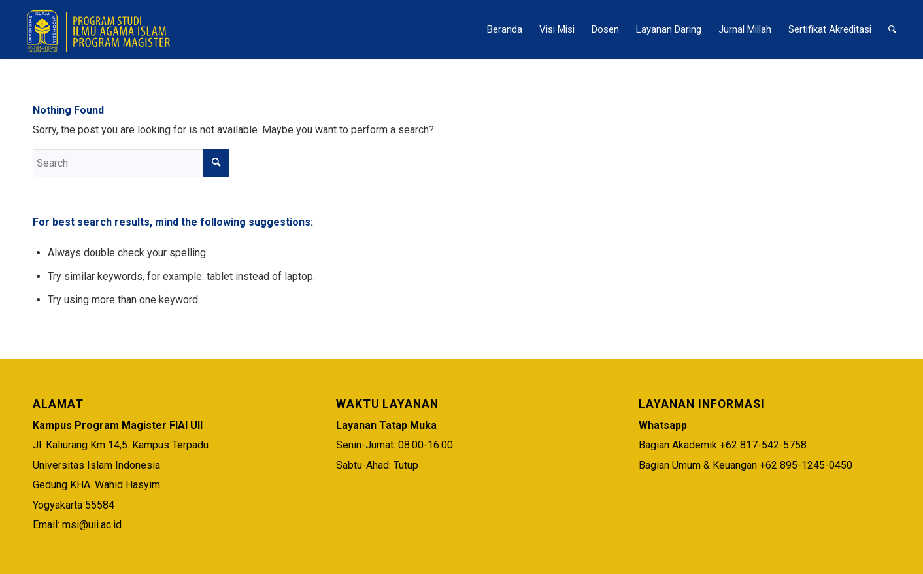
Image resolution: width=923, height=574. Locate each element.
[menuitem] (504, 29)
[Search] (892, 29)
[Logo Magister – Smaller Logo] (100, 29)
